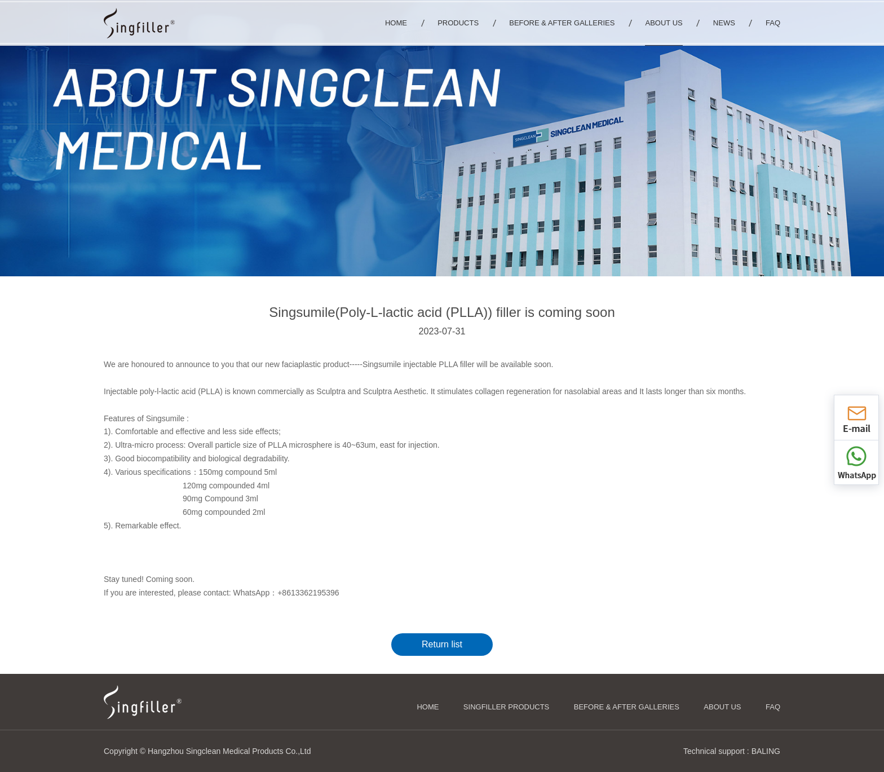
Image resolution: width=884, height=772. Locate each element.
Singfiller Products (506, 707)
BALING (766, 751)
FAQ (773, 707)
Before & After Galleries (626, 707)
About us (722, 707)
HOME (428, 707)
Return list (442, 644)
